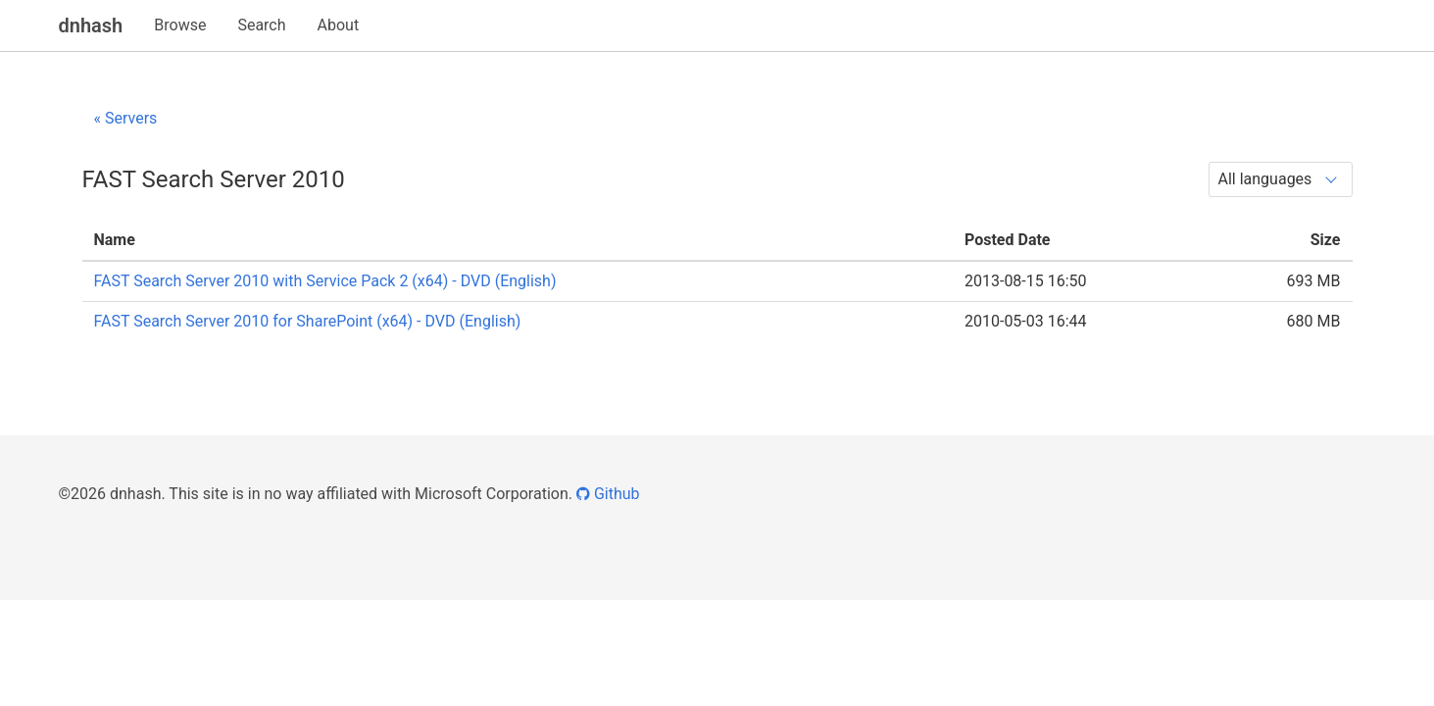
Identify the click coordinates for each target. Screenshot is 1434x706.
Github (608, 493)
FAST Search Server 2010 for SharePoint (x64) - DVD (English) (307, 321)
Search (261, 25)
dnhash (91, 25)
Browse (180, 25)
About (339, 25)
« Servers (126, 118)
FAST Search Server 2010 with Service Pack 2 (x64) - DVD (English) (325, 281)
